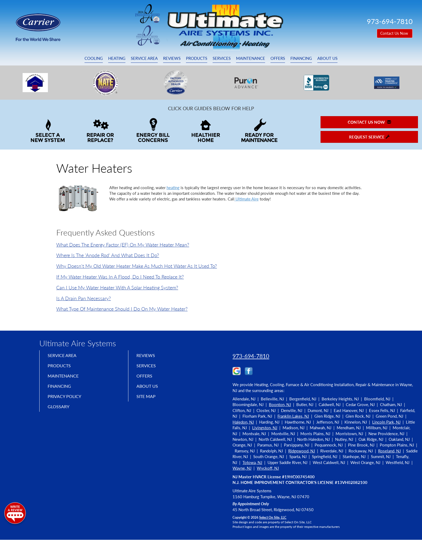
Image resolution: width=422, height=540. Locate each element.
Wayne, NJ (242, 468)
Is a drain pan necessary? (83, 298)
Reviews (172, 58)
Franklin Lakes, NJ (293, 416)
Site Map (147, 401)
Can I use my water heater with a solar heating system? (117, 287)
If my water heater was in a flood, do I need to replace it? (120, 277)
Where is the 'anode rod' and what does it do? (107, 255)
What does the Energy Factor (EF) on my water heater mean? (122, 245)
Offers (277, 58)
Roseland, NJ (389, 450)
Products (196, 58)
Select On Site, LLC (272, 517)
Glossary (60, 413)
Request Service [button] (369, 136)
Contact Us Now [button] (394, 33)
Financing (301, 58)
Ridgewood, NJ (301, 450)
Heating (116, 58)
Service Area (144, 58)
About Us (327, 58)
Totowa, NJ (252, 462)
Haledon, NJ (243, 422)
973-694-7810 (251, 355)
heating (173, 187)
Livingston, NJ (264, 427)
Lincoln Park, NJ (386, 422)
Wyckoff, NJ (268, 468)
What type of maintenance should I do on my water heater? (122, 309)
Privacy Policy (66, 401)
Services (222, 58)
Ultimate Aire (246, 198)
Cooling (94, 58)
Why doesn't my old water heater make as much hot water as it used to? (136, 266)
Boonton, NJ (280, 404)
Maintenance (250, 58)
